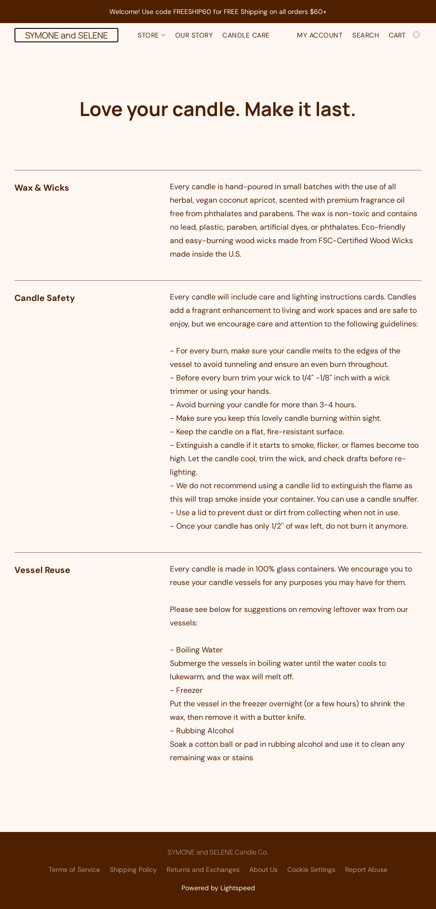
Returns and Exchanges (203, 869)
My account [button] (320, 35)
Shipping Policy (133, 869)
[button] (66, 35)
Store (151, 35)
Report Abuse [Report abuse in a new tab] (366, 869)
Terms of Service (74, 869)
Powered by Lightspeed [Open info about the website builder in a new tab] (218, 887)
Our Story (194, 35)
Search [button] (365, 35)
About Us (263, 869)
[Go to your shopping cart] (405, 35)
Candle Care (246, 35)
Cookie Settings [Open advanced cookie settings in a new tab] (311, 869)
